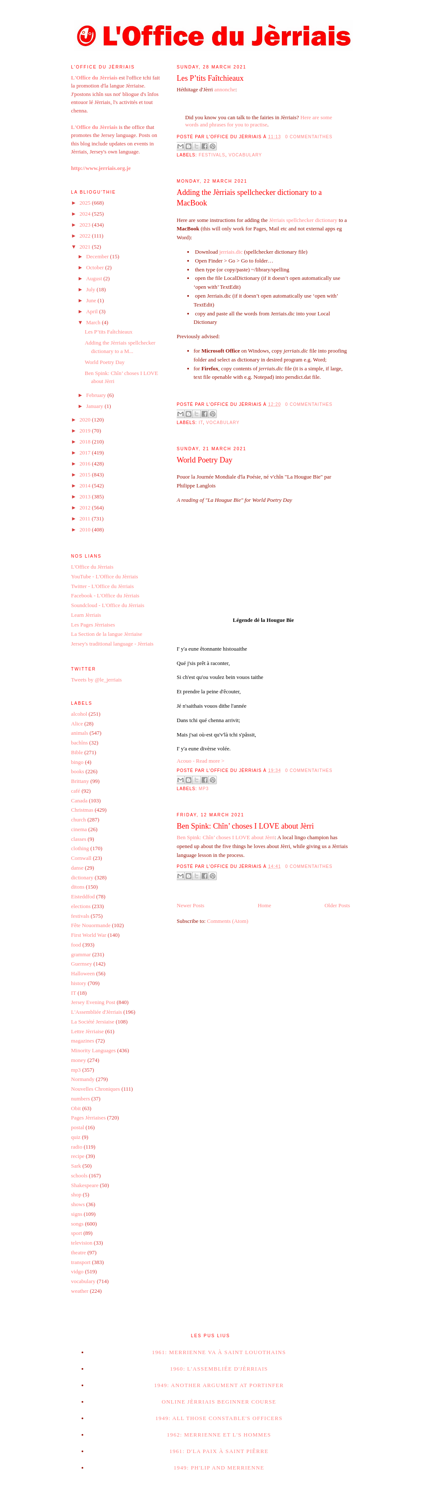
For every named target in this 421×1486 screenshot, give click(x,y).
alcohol (79, 714)
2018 (85, 441)
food (76, 944)
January (95, 406)
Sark (76, 1166)
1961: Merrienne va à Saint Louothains (219, 1352)
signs (76, 1214)
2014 (85, 485)
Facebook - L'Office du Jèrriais (105, 595)
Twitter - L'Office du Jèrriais (102, 586)
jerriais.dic (231, 252)
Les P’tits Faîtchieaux (210, 78)
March (94, 322)
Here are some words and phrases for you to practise (258, 121)
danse (77, 868)
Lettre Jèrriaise (87, 1031)
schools (79, 1175)
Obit (76, 1108)
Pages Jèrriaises (88, 1117)
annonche (224, 89)
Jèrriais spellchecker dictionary (303, 220)
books (77, 771)
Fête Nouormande (91, 925)
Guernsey (81, 964)
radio (76, 1147)
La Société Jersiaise (93, 1021)
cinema (79, 829)
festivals (212, 155)
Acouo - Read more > (200, 761)
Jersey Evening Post (93, 1002)
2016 (85, 463)
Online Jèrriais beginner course (218, 1401)
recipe (78, 1156)
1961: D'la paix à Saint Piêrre (219, 1451)
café (75, 791)
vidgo (77, 1271)
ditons (78, 887)
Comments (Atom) (228, 921)
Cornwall (81, 858)
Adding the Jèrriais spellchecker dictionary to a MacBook (249, 197)
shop (76, 1194)
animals (79, 733)
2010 (85, 529)
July (91, 289)
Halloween (83, 973)
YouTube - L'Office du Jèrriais (104, 576)
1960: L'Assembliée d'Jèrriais (219, 1369)
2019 (85, 430)
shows (78, 1204)
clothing (80, 848)
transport (80, 1262)
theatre (78, 1252)
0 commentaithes (309, 136)
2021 (85, 247)
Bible (77, 752)
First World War (88, 935)
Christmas (82, 810)
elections (80, 906)
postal (77, 1127)
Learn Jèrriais (86, 615)
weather (79, 1291)
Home (264, 905)
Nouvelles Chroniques (95, 1089)
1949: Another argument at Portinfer (219, 1385)
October (95, 267)
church (78, 819)
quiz (75, 1137)
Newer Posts (190, 905)
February (96, 395)
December (98, 256)
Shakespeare (84, 1185)
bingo (77, 762)
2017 (85, 452)
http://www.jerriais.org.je (101, 168)
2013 (85, 496)
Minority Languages (93, 1050)
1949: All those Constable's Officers (219, 1418)
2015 (85, 474)
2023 (85, 225)
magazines (82, 1040)
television (82, 1243)
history (78, 983)
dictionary (82, 877)
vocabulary (245, 155)
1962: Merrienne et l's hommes (219, 1434)
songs (77, 1224)
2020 (85, 419)
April (92, 311)
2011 (85, 518)
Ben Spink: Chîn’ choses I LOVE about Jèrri (245, 826)
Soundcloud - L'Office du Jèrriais (107, 605)
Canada (79, 800)
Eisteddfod (83, 896)
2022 (85, 236)
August (95, 278)
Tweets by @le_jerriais (96, 679)
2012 (85, 507)
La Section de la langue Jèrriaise (106, 634)
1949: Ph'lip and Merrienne (219, 1467)
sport (76, 1233)
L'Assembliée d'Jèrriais (96, 1012)
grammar (81, 954)
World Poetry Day (204, 460)
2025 (85, 203)
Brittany (80, 781)
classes (78, 839)
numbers (80, 1098)
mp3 (204, 788)
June (92, 300)
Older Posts (337, 905)
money (78, 1060)
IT (201, 422)
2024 (85, 214)
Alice (77, 723)
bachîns (79, 742)
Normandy (83, 1079)
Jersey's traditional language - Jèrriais (112, 643)
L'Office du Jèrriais (92, 567)
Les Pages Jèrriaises (93, 624)
